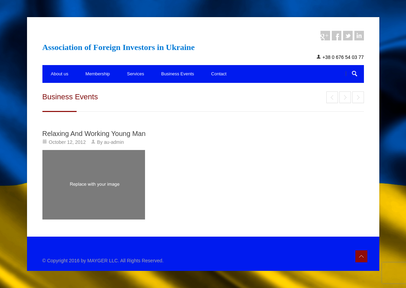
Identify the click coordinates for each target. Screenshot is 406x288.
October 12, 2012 (67, 142)
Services (135, 73)
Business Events (177, 73)
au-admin (114, 142)
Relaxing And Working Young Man (94, 133)
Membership (98, 73)
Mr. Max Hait (345, 97)
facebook (336, 35)
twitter (348, 35)
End (332, 97)
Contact (218, 73)
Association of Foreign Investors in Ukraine (118, 47)
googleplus (325, 35)
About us (59, 73)
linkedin (359, 35)
